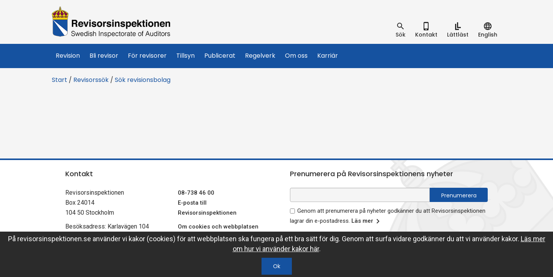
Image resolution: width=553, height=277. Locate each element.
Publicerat (219, 55)
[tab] (400, 30)
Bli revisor (103, 55)
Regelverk (260, 55)
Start (59, 79)
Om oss (296, 55)
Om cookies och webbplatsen (218, 226)
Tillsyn (185, 55)
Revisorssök (91, 79)
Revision (68, 55)
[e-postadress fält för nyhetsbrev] (360, 195)
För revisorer (147, 55)
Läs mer (366, 221)
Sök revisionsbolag (143, 79)
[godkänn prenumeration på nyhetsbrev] (292, 211)
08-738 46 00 (196, 192)
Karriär (327, 55)
